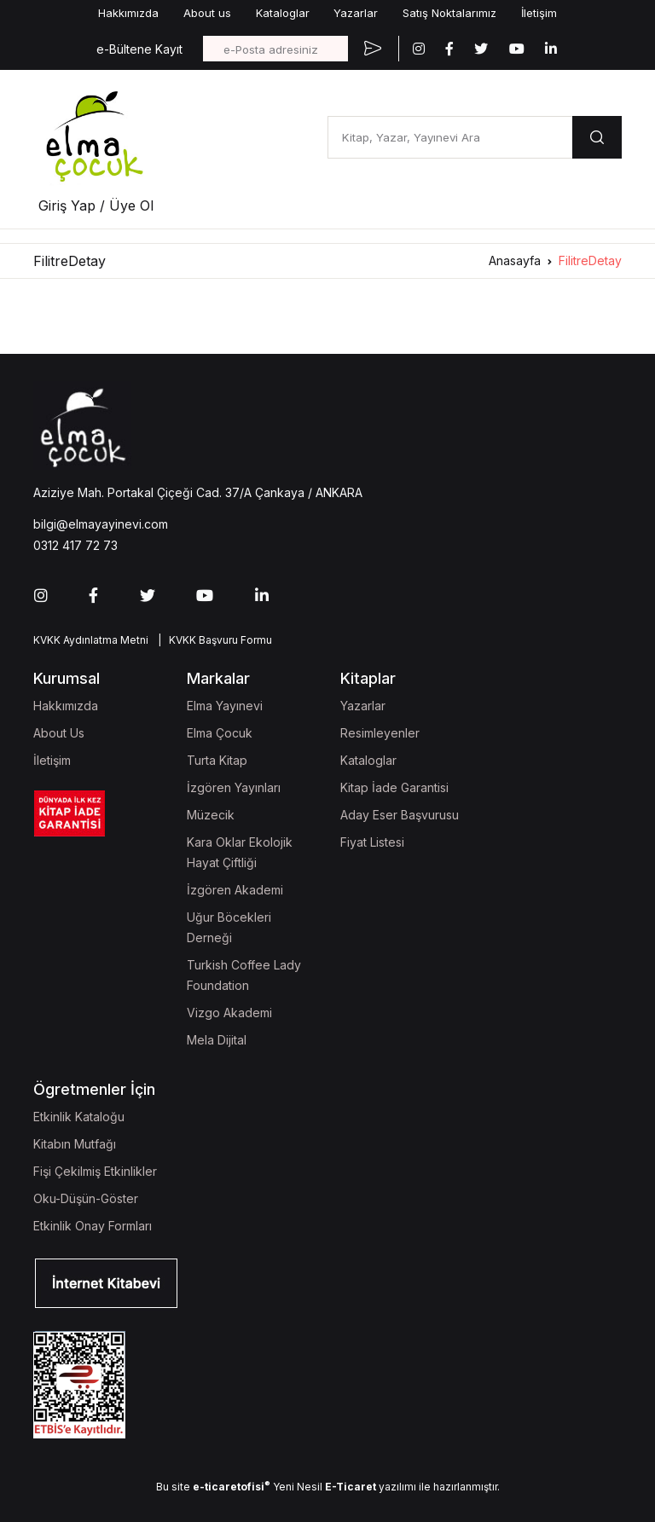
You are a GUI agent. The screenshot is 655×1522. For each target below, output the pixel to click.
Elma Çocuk (219, 733)
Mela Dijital (216, 1040)
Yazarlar (355, 13)
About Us (58, 733)
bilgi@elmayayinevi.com (100, 524)
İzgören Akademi (235, 890)
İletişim (539, 13)
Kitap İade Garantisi (394, 787)
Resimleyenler (380, 733)
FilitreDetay (590, 260)
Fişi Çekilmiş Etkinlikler (95, 1171)
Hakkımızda (128, 13)
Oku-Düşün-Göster (85, 1198)
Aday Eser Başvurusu (399, 814)
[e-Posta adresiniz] (275, 48)
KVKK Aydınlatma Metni (90, 640)
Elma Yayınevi (225, 705)
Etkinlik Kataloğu (79, 1116)
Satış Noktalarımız (449, 13)
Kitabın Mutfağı (74, 1144)
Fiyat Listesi (372, 842)
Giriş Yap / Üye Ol (96, 205)
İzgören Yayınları (234, 787)
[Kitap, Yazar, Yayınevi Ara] (450, 137)
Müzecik (211, 814)
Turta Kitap (217, 760)
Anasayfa (515, 260)
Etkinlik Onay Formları (92, 1225)
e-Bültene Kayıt (139, 49)
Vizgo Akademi (229, 1012)
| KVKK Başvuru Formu (212, 640)
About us (207, 13)
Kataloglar (283, 13)
